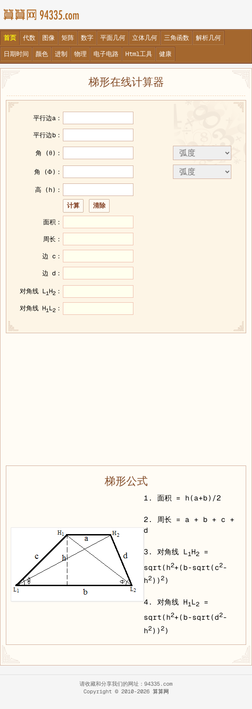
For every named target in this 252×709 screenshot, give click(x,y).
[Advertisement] (126, 398)
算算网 (161, 691)
